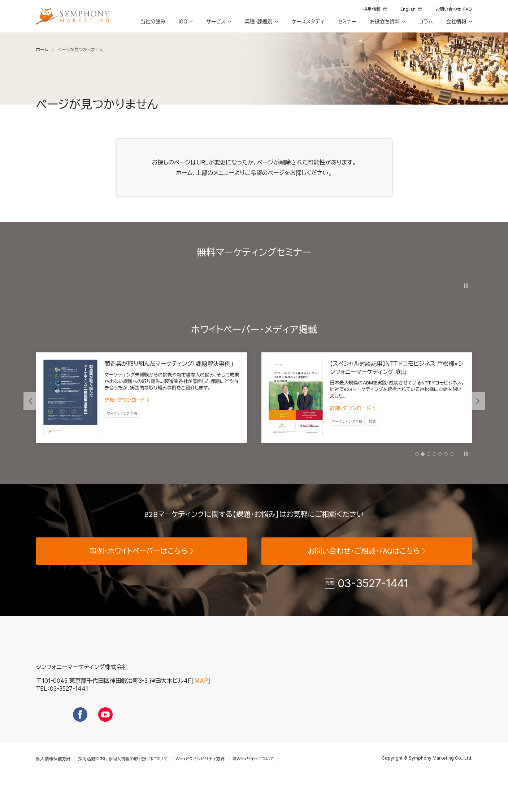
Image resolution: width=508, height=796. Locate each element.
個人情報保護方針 (53, 772)
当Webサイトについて (253, 772)
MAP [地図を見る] (201, 694)
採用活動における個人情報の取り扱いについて (123, 772)
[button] (185, 24)
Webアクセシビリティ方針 (200, 772)
